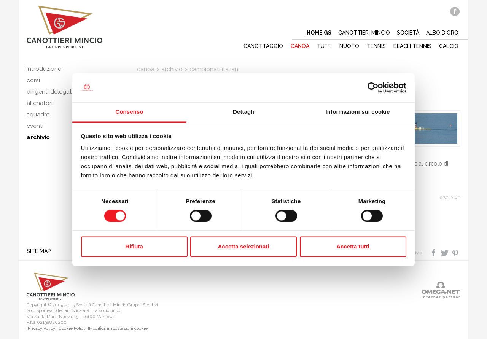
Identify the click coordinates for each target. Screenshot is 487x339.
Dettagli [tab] (243, 112)
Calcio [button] (448, 46)
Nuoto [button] (349, 46)
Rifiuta (134, 247)
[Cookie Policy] (72, 328)
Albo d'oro (442, 33)
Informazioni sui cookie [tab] (358, 112)
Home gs (319, 33)
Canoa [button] (300, 46)
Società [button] (408, 33)
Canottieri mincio (364, 33)
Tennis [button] (376, 46)
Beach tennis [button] (412, 46)
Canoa (145, 69)
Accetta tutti (352, 247)
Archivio (172, 69)
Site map (39, 251)
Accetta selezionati (243, 247)
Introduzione (44, 69)
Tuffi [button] (324, 46)
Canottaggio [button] (263, 46)
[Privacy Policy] (41, 328)
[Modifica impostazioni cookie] (118, 328)
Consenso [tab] (129, 112)
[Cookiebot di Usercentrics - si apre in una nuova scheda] (373, 87)
